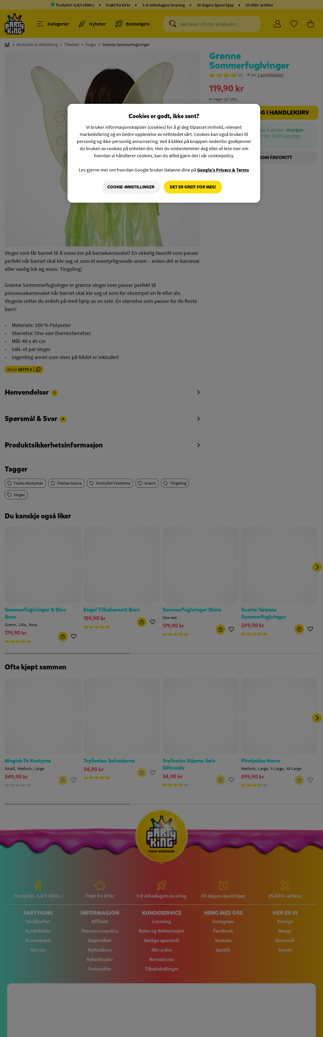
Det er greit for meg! (193, 187)
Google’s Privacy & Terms (223, 170)
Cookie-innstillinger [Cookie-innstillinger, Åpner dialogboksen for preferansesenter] (130, 187)
